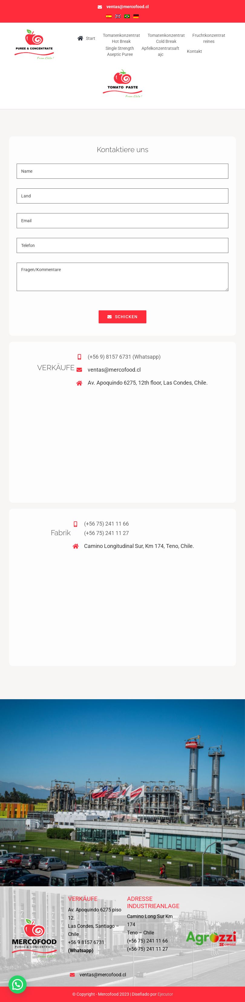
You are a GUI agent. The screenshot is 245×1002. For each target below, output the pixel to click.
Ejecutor (165, 994)
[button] (17, 984)
